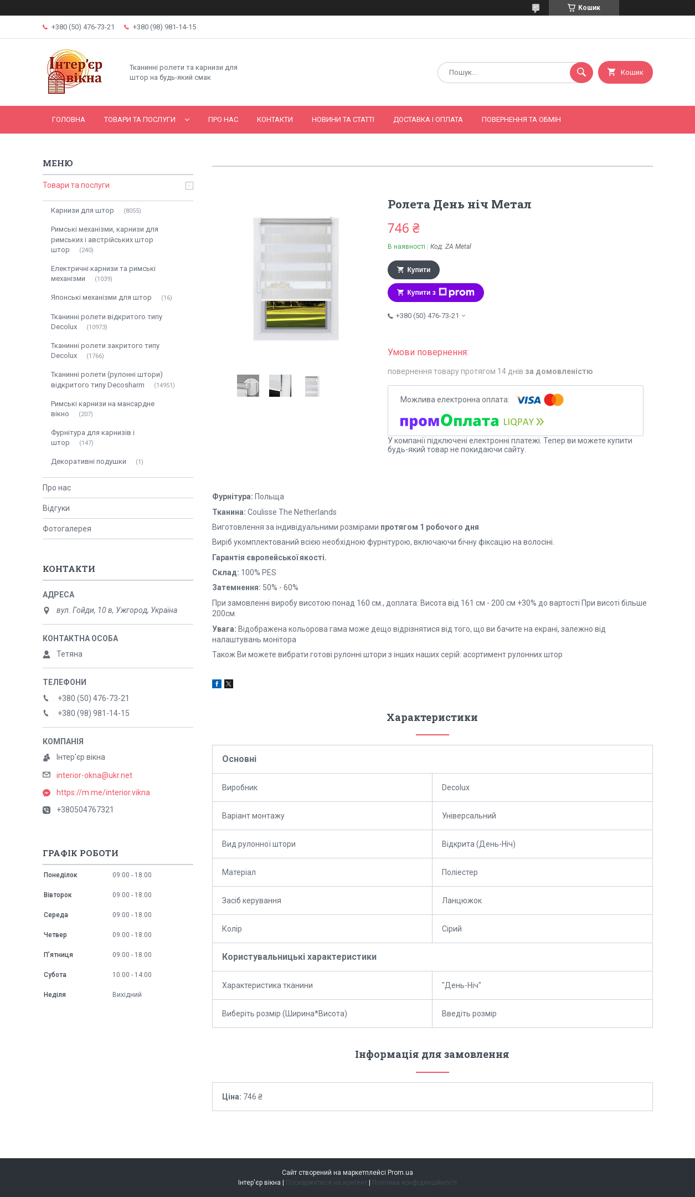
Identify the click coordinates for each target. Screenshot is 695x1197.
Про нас (223, 119)
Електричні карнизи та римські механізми (103, 273)
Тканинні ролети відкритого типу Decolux (106, 322)
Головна (68, 119)
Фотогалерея (67, 528)
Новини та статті (343, 119)
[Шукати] (581, 72)
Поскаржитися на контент (326, 1182)
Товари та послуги (140, 119)
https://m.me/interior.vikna (103, 792)
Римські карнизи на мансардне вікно (103, 409)
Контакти (275, 119)
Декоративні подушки (88, 461)
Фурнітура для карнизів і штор (93, 437)
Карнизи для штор (82, 210)
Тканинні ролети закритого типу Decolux (105, 350)
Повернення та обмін (521, 119)
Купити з (441, 293)
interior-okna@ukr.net (94, 775)
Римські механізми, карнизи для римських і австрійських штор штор (104, 239)
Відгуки (56, 508)
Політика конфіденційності (414, 1182)
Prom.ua (400, 1172)
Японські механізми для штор (101, 297)
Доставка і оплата (428, 119)
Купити (419, 270)
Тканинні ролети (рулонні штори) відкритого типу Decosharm (107, 379)
